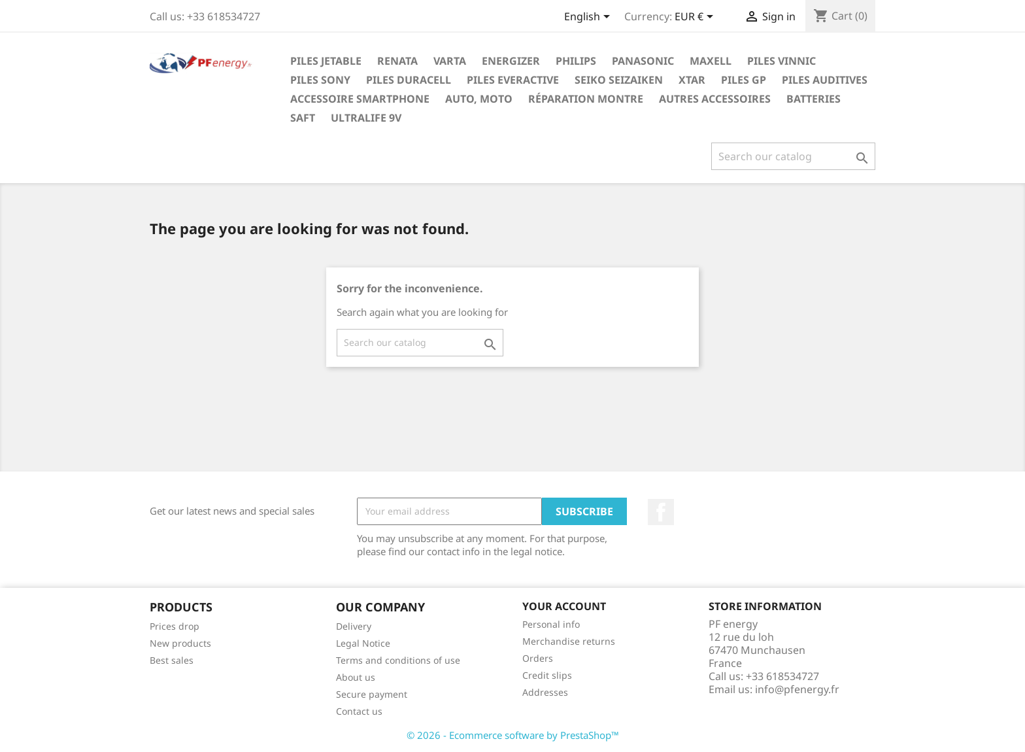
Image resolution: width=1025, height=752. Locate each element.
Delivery (353, 626)
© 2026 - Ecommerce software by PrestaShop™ (513, 735)
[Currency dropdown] (696, 18)
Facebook (661, 512)
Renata (397, 61)
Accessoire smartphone (359, 99)
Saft (302, 118)
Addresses (545, 692)
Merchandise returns (568, 641)
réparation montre (585, 99)
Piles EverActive (513, 80)
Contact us (359, 711)
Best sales (171, 660)
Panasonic (643, 61)
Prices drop (174, 626)
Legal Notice (363, 643)
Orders (537, 658)
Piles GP (743, 80)
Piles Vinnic (781, 61)
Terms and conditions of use (398, 660)
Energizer (511, 61)
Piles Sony (320, 80)
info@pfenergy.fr (797, 689)
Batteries (813, 99)
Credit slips (547, 675)
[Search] (793, 156)
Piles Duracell (408, 80)
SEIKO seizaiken (619, 80)
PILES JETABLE (325, 61)
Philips (576, 61)
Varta (449, 61)
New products (180, 643)
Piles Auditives (824, 80)
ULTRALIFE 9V (366, 118)
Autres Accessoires (715, 99)
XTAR (692, 80)
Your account (564, 606)
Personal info (551, 624)
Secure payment (371, 694)
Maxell (710, 61)
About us (355, 677)
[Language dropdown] (589, 18)
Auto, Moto (478, 99)
